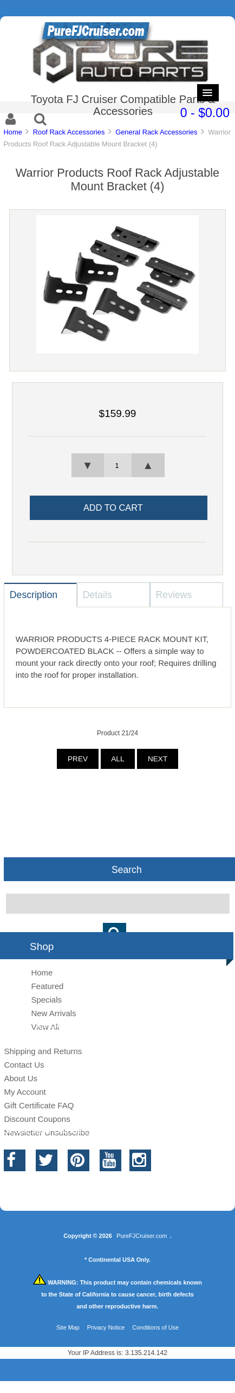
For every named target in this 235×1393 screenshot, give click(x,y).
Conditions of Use (155, 1327)
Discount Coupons (37, 1119)
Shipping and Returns (43, 1051)
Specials (46, 999)
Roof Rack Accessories (69, 132)
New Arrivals (53, 1013)
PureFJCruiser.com (141, 1235)
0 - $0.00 (205, 113)
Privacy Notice (106, 1327)
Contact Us (24, 1064)
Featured (47, 986)
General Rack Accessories (156, 132)
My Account (24, 1091)
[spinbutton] (117, 465)
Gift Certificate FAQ (39, 1105)
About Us (20, 1078)
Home (12, 132)
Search (127, 869)
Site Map (68, 1327)
